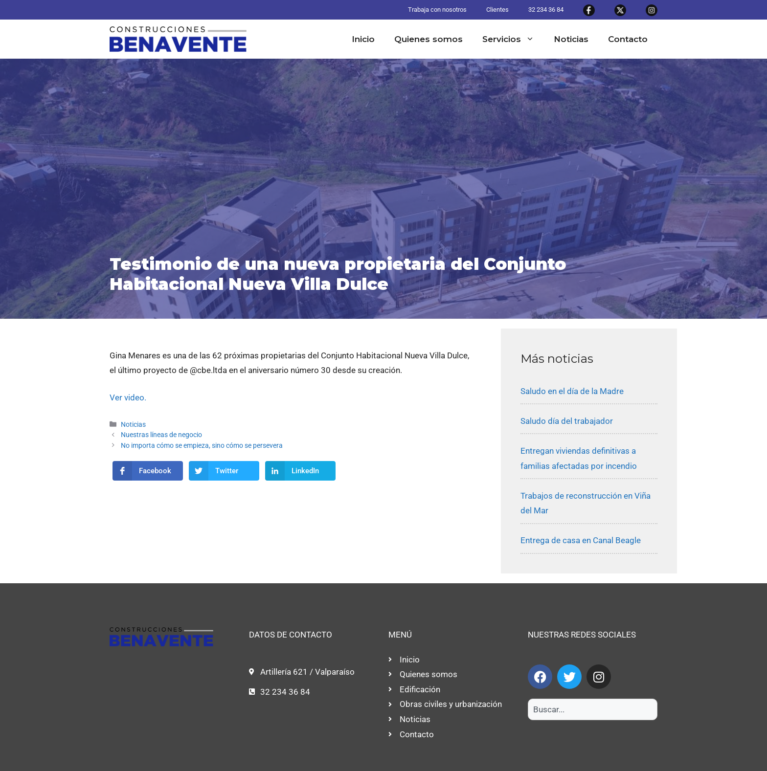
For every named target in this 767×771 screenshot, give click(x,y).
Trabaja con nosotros (437, 9)
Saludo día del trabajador (566, 421)
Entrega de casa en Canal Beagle (580, 540)
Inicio (363, 39)
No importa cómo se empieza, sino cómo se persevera (202, 445)
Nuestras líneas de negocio (161, 435)
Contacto (628, 39)
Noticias (571, 39)
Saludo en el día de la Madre (572, 391)
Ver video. (128, 397)
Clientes (497, 9)
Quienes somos (428, 39)
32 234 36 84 (546, 9)
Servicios (513, 39)
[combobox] (592, 709)
